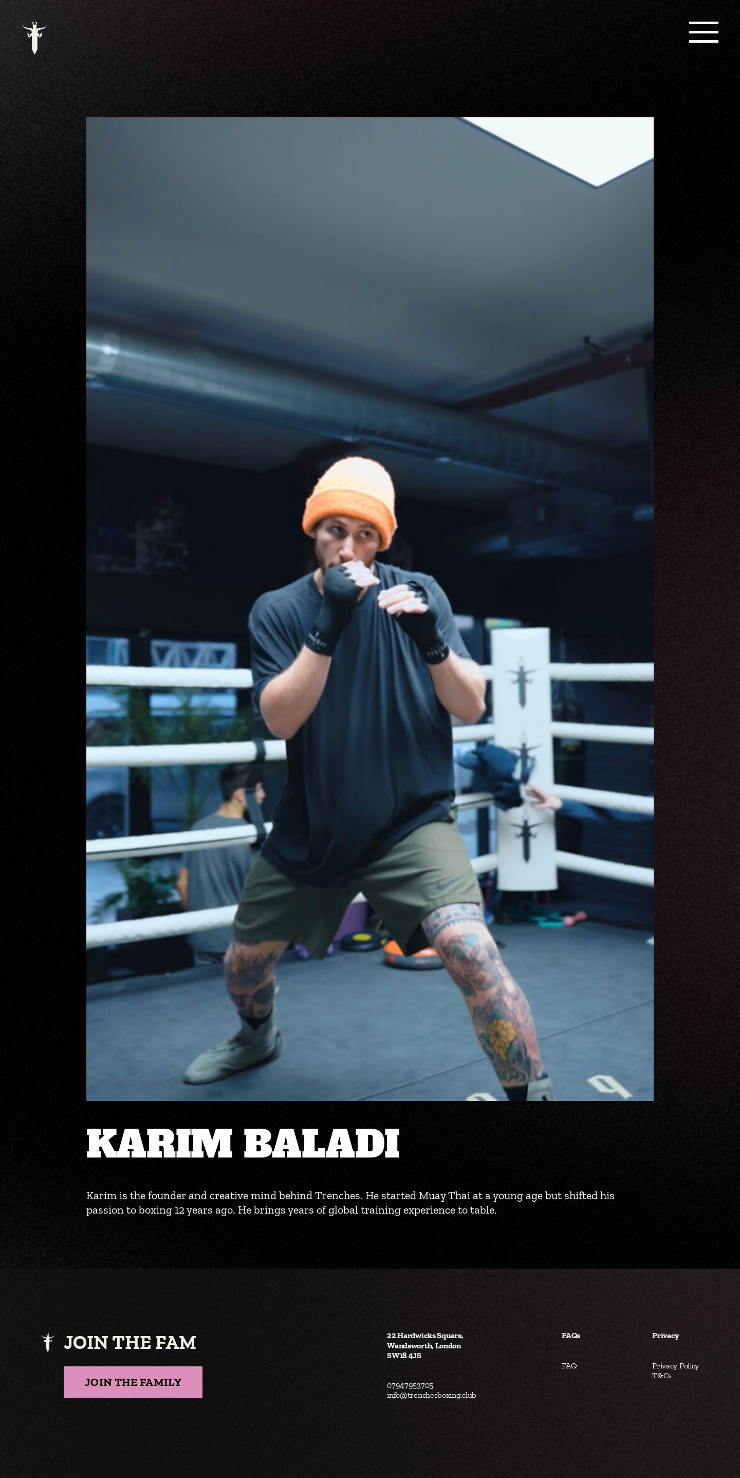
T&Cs (662, 1375)
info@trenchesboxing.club (431, 1395)
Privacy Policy (675, 1365)
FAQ (569, 1365)
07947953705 (410, 1385)
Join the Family (133, 1382)
